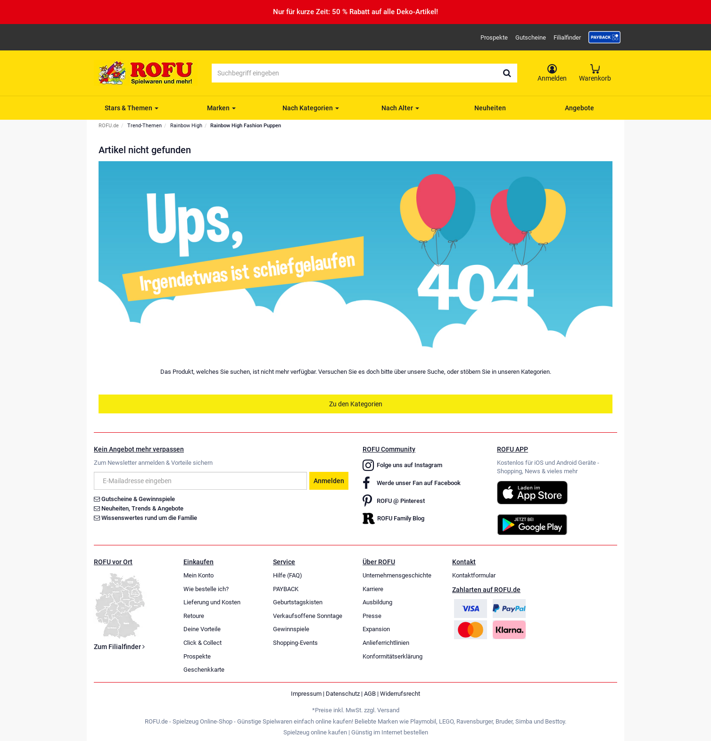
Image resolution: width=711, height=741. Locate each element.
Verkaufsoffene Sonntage (307, 615)
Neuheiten (490, 108)
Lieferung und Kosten (211, 602)
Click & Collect (202, 642)
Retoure (193, 615)
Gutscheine (530, 37)
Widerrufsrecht (400, 693)
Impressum (306, 693)
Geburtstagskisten (297, 602)
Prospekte (494, 37)
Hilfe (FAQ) (287, 575)
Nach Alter (400, 108)
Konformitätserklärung (392, 656)
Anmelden (329, 481)
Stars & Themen (131, 108)
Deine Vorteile (202, 629)
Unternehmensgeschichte (397, 575)
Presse (372, 615)
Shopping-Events (295, 642)
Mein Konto (198, 575)
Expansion (376, 629)
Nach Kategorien (310, 108)
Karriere (373, 589)
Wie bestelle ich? (206, 589)
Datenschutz (343, 693)
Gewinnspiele (291, 629)
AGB (370, 693)
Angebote (579, 108)
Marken (221, 108)
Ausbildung (377, 602)
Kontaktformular (474, 575)
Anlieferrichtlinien (386, 642)
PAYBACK (285, 589)
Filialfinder (567, 37)
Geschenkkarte (203, 669)
